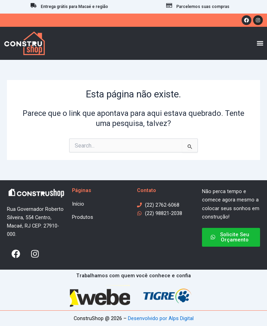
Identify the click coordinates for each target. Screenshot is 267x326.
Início (78, 204)
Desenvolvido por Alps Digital (161, 318)
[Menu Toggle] (260, 43)
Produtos (82, 217)
